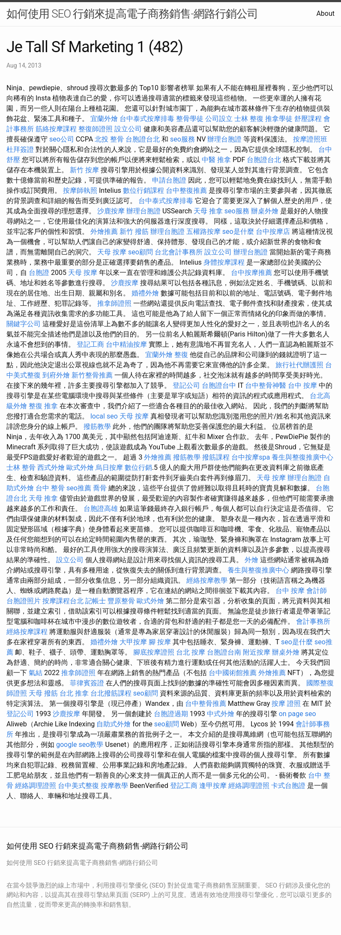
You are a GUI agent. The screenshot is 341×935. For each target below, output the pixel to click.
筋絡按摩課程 (56, 129)
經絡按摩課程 (27, 632)
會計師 (316, 591)
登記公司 (186, 385)
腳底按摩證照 (153, 652)
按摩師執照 (80, 190)
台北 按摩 (190, 652)
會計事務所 (313, 621)
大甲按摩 (133, 642)
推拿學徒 (279, 119)
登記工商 (90, 344)
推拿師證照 (114, 303)
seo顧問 (140, 252)
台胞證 (39, 272)
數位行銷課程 (143, 190)
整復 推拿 (43, 406)
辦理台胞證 (224, 139)
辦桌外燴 (264, 211)
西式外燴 (51, 467)
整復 (181, 355)
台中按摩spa (250, 457)
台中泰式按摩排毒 (147, 119)
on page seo (297, 714)
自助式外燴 (113, 724)
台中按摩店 (273, 231)
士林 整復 (248, 119)
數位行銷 (138, 467)
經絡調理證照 (35, 786)
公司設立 (219, 119)
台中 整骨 (50, 488)
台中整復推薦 (186, 190)
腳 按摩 (160, 642)
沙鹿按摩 (111, 211)
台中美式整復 (78, 786)
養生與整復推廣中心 (302, 457)
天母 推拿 (208, 211)
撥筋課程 (216, 457)
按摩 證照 (286, 703)
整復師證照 (95, 129)
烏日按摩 (109, 467)
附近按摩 (256, 652)
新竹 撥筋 (134, 231)
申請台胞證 (169, 180)
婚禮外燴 (145, 293)
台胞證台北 (143, 139)
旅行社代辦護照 (299, 365)
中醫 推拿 (216, 160)
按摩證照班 (310, 139)
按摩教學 (114, 786)
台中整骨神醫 (265, 385)
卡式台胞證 (288, 786)
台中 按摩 (302, 385)
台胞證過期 (171, 714)
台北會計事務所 (179, 252)
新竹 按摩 (84, 170)
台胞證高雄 (101, 508)
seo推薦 (78, 488)
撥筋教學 (97, 426)
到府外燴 (56, 375)
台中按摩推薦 (251, 272)
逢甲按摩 (213, 786)
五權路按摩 (203, 231)
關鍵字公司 (23, 324)
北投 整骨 (109, 139)
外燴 (251, 560)
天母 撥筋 (43, 693)
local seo (104, 416)
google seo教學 (79, 744)
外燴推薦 (104, 231)
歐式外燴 (80, 467)
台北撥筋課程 (111, 693)
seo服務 (182, 139)
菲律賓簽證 (87, 683)
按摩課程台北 (63, 601)
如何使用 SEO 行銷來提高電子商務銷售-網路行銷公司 (132, 13)
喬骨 (100, 488)
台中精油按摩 (126, 344)
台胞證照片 (23, 601)
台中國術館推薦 (233, 673)
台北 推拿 (74, 693)
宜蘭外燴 (104, 119)
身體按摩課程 (224, 262)
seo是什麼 (238, 231)
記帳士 (95, 601)
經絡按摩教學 (206, 580)
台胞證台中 (219, 385)
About (325, 13)
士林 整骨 (21, 467)
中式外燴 (220, 714)
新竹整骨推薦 (92, 375)
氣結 (35, 673)
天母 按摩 (111, 252)
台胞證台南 (224, 652)
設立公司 (128, 129)
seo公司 (61, 139)
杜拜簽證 (20, 149)
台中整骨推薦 (205, 703)
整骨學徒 (189, 119)
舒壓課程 (308, 119)
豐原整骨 (121, 601)
